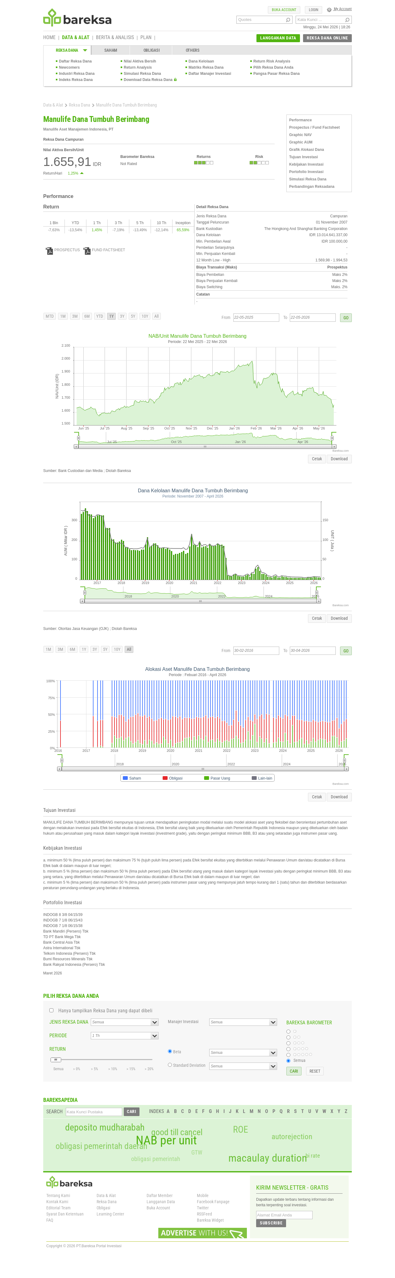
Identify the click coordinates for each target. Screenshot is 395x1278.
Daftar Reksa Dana (75, 61)
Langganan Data (161, 1201)
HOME (49, 38)
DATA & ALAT (75, 38)
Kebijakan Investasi (306, 164)
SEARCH (54, 1112)
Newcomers (69, 67)
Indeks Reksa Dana (76, 80)
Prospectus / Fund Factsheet (314, 127)
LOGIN (313, 10)
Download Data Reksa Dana (148, 80)
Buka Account (158, 1207)
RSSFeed (204, 1213)
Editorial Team (58, 1207)
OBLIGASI (151, 50)
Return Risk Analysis (271, 61)
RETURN (57, 1049)
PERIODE (58, 1035)
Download (339, 458)
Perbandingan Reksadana (312, 186)
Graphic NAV (300, 135)
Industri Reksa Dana (76, 73)
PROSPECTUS (63, 250)
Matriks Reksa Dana (206, 67)
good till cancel (176, 1132)
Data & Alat (53, 105)
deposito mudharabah (104, 1127)
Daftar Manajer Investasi (210, 73)
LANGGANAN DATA (278, 37)
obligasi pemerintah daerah (102, 1146)
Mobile (203, 1195)
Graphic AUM (301, 142)
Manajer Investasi (183, 1021)
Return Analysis (138, 67)
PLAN (146, 38)
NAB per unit (166, 1140)
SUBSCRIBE (271, 1222)
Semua (299, 1060)
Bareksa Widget (210, 1220)
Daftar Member (160, 1195)
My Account (339, 9)
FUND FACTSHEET (104, 250)
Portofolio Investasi (306, 172)
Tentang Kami (58, 1195)
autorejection (292, 1136)
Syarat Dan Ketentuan (65, 1213)
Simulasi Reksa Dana (142, 73)
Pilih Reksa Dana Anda (273, 67)
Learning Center (110, 1213)
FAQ (49, 1220)
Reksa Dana (79, 105)
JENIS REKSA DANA (68, 1022)
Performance (300, 120)
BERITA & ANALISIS (115, 38)
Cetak (317, 458)
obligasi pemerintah (155, 1159)
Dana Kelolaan (201, 61)
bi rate (313, 1156)
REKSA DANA (67, 50)
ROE (240, 1129)
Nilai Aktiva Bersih (140, 61)
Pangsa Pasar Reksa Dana (276, 73)
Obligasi (103, 1207)
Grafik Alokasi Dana (306, 149)
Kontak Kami (57, 1201)
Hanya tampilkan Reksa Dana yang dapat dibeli (105, 1011)
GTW (196, 1152)
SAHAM (111, 50)
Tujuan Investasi (303, 157)
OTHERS (193, 50)
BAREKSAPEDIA (60, 1100)
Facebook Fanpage (213, 1201)
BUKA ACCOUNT (284, 10)
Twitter (203, 1207)
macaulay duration (267, 1158)
